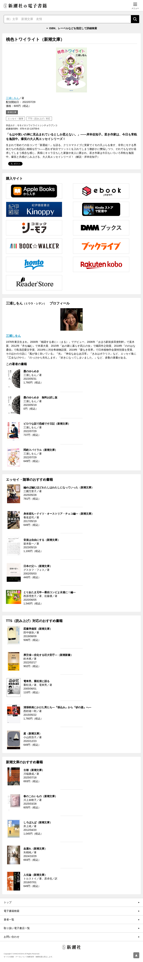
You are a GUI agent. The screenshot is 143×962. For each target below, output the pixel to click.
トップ (8, 902)
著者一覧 (9, 919)
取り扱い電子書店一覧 (17, 928)
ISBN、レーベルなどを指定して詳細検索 (73, 28)
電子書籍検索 (11, 910)
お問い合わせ (11, 936)
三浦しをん (12, 98)
